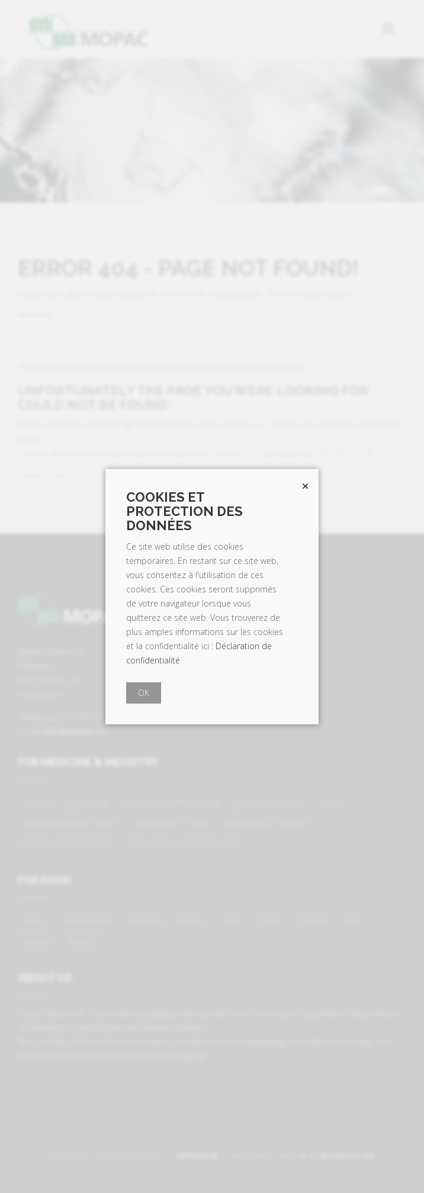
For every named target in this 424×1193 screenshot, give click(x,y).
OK (143, 692)
